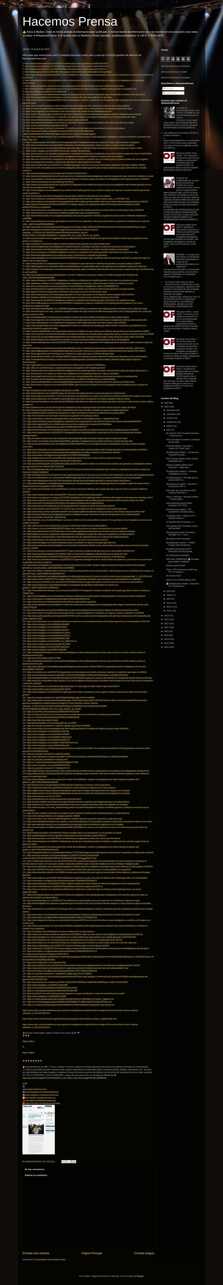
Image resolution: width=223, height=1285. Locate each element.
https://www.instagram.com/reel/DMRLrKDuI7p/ (48, 731)
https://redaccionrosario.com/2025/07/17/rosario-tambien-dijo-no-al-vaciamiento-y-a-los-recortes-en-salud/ (74, 833)
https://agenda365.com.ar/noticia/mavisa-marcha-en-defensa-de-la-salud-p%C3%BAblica (65, 365)
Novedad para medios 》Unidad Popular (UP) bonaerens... (180, 543)
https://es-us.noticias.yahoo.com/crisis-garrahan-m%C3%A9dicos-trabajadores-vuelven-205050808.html (72, 286)
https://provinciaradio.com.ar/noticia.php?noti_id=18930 (51, 723)
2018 (166, 639)
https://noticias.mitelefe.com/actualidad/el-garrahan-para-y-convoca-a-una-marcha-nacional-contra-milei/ (72, 297)
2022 (166, 623)
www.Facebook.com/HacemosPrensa (41, 1092)
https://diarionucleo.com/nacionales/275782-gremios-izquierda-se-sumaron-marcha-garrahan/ (68, 785)
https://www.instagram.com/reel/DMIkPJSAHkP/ (48, 734)
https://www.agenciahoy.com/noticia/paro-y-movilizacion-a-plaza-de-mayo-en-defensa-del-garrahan (70, 354)
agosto (170, 426)
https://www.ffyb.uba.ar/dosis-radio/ (42, 720)
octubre (170, 418)
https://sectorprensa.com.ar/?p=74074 (44, 796)
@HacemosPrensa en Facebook (175, 66)
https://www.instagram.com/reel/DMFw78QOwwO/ (49, 737)
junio (169, 591)
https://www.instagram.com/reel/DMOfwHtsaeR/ (48, 745)
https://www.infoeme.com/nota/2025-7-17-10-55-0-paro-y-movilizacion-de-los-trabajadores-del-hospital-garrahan (77, 509)
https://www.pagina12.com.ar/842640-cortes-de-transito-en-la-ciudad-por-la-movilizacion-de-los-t (69, 111)
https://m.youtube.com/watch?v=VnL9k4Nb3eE (46, 91)
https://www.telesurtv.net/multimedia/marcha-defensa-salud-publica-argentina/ (61, 602)
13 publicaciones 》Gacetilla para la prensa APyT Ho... (182, 478)
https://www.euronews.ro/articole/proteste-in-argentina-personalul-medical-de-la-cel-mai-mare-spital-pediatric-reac (77, 968)
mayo (169, 595)
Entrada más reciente (35, 1253)
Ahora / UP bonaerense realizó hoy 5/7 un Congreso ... (181, 570)
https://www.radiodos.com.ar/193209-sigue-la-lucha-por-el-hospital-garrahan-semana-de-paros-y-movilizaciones (76, 393)
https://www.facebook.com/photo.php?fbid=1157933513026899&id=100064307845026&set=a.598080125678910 (77, 675)
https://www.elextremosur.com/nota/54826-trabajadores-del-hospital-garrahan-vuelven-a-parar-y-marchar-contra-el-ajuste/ (80, 145)
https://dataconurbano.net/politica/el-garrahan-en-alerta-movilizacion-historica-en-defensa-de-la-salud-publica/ (76, 413)
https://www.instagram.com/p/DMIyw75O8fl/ (46, 996)
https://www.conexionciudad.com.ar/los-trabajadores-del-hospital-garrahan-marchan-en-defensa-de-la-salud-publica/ (78, 106)
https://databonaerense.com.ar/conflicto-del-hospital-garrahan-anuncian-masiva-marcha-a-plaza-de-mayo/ (74, 458)
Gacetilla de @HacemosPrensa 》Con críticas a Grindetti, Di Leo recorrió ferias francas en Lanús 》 (187, 113)
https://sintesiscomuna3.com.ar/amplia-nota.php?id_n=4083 (52, 390)
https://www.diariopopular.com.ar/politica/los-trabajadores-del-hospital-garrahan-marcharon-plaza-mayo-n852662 (76, 323)
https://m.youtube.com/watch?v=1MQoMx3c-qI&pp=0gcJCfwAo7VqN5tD (59, 973)
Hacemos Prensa (70, 21)
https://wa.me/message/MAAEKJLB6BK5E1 (87, 1078)
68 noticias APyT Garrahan (178, 539)
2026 (166, 403)
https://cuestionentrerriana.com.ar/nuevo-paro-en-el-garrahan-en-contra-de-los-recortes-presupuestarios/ (73, 714)
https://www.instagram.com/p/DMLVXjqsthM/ (47, 649)
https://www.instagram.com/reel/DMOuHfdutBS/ (48, 624)
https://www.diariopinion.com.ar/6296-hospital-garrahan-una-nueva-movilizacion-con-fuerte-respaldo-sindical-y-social (78, 399)
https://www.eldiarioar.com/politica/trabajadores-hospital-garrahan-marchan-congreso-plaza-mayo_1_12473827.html (77, 199)
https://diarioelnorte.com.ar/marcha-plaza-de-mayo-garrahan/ (54, 799)
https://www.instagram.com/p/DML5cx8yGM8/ (47, 985)
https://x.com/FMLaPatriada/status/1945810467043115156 (53, 711)
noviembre (172, 414)
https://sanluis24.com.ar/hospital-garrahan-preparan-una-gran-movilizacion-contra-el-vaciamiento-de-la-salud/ (76, 993)
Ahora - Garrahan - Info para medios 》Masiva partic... (182, 498)
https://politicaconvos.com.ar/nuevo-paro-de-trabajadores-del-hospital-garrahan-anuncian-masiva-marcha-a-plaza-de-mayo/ (81, 407)
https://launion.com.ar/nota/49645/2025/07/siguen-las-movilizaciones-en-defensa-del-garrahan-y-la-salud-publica (77, 528)
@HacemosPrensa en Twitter (174, 72)
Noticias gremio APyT (175, 565)
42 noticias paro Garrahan (177, 555)
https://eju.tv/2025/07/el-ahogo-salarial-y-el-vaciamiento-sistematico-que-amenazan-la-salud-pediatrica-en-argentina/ (79, 869)
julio (169, 430)
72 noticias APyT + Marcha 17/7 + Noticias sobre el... (181, 517)
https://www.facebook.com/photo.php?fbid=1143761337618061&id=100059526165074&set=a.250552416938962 (77, 757)
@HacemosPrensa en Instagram (175, 77)
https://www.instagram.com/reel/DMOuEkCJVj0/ (48, 638)
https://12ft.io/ (28, 1041)
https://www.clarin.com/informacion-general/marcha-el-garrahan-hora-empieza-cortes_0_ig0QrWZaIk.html (69, 1019)
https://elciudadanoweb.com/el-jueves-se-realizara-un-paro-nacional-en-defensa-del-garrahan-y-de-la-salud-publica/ (77, 317)
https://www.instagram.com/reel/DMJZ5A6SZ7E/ (48, 740)
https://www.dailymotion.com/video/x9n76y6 (46, 962)
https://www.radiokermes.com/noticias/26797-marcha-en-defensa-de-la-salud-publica (65, 495)
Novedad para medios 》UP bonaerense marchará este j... (180, 510)
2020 (166, 631)
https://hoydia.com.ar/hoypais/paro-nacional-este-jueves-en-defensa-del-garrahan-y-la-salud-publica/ (71, 379)
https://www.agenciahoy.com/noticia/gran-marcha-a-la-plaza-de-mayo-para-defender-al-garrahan (69, 97)
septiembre (172, 422)
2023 (166, 619)
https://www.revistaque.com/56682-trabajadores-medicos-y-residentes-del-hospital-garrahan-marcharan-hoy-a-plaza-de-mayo (82, 252)
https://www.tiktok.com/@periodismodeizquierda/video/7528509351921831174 (62, 951)
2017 (166, 643)
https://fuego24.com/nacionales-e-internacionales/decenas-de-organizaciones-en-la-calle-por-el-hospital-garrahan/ (78, 537)
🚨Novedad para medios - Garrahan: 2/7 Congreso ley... (182, 584)
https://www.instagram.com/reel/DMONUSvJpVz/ (48, 633)
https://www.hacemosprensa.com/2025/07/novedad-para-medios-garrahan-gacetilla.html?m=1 (66, 63)
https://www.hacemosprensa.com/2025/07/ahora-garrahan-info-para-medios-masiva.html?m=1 (67, 66)
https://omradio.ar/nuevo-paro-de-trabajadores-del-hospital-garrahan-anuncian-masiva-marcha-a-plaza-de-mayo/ (77, 438)
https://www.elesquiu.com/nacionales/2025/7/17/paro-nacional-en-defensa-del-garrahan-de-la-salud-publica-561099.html (80, 551)
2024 (166, 615)
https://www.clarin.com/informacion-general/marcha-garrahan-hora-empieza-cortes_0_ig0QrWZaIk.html (73, 418)
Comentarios (170, 93)
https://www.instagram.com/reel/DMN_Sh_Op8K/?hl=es (52, 641)
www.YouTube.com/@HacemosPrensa (43, 1103)
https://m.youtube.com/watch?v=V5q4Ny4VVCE (48, 768)
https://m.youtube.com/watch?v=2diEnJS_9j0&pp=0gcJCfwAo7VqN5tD (58, 726)
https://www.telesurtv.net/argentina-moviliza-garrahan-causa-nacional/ (57, 120)
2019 (166, 635)
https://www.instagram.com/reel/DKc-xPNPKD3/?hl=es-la (52, 742)
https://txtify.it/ (28, 1052)
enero (169, 610)
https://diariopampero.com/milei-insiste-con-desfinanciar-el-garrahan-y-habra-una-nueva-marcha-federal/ (73, 838)
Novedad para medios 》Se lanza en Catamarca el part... (182, 453)
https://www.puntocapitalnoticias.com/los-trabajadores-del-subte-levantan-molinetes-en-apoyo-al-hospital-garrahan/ (77, 410)
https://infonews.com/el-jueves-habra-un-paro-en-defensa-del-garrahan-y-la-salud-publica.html (68, 244)
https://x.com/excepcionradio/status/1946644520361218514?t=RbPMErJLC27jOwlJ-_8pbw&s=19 (70, 999)
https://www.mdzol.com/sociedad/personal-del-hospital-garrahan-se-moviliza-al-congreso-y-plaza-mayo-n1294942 (77, 728)
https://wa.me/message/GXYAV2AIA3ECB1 (41, 1078)
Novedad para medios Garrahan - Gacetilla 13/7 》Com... (181, 533)
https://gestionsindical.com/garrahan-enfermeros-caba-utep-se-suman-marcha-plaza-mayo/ (66, 292)
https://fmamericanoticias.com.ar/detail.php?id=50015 (50, 182)
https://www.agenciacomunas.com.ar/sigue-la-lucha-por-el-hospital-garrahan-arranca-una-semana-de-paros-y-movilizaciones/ (82, 376)
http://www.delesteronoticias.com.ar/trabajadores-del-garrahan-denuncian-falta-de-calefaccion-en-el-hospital (75, 824)
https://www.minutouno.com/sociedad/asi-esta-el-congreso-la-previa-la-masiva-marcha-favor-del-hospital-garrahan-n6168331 (82, 430)
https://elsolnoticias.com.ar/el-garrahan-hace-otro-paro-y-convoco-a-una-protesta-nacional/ (67, 540)
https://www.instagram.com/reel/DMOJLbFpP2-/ (48, 630)
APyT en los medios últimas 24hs (181, 580)
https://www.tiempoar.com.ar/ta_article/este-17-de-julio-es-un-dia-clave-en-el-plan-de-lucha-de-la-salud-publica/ (75, 128)
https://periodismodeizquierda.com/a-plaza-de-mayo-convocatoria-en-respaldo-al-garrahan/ (66, 255)
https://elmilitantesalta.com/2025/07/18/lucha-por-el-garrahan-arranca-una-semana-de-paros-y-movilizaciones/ (76, 556)
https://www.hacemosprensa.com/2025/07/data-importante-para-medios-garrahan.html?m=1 (66, 69)
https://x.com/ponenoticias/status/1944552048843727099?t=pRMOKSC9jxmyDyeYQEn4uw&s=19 (70, 1005)
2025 (166, 407)
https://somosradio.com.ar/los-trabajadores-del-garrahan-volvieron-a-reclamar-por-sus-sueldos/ (68, 196)
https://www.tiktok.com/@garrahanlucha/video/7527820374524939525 (58, 455)
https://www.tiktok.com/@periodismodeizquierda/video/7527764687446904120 (62, 971)
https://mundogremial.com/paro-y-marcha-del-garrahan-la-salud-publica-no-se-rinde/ (63, 162)
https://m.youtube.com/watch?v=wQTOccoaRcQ (48, 754)
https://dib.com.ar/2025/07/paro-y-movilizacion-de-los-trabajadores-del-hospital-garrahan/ (65, 368)
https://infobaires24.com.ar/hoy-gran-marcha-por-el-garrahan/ (54, 461)
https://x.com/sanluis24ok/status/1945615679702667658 (52, 991)
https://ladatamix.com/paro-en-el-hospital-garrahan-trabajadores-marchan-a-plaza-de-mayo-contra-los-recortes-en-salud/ (79, 283)
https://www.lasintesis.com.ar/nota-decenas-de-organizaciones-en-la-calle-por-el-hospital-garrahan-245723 (74, 940)
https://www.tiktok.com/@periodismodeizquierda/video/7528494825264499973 (62, 880)
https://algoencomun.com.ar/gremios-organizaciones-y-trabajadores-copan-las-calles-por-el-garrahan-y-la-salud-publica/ (80, 534)
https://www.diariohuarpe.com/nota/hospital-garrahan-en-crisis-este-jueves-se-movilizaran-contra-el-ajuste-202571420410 (80, 294)
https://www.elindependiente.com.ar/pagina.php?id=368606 (53, 816)
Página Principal (92, 1253)
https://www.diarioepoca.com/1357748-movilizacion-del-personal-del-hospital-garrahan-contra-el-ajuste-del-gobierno (78, 480)
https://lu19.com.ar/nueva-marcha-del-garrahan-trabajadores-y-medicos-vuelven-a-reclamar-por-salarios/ (73, 452)
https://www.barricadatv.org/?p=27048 (44, 658)
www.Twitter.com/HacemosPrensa (40, 1098)
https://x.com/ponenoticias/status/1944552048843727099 (52, 762)
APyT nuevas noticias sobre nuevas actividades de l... (182, 459)
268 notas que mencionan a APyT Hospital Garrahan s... (181, 491)
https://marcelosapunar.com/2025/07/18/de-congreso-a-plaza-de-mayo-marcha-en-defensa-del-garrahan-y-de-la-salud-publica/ (83, 883)
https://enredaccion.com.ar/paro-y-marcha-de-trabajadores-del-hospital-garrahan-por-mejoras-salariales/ (72, 373)
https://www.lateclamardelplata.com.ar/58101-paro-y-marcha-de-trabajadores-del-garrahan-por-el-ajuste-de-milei (77, 554)
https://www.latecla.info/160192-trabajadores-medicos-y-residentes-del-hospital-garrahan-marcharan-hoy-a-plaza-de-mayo (80, 300)
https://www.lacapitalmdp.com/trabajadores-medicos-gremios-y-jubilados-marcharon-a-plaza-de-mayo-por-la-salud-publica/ (80, 246)
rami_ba (115, 1276)
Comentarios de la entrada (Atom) (50, 1259)
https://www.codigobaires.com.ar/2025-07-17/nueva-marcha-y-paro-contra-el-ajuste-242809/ (68, 945)
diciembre (171, 410)
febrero (170, 607)
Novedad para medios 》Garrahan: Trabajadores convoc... (181, 472)
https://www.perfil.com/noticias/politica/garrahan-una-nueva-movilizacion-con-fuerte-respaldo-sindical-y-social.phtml (77, 249)
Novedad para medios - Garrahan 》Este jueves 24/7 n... (182, 485)
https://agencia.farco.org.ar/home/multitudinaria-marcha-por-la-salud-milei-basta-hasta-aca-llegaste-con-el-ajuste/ (77, 804)
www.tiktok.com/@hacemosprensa (40, 1100)
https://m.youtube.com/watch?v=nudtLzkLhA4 (47, 759)
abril (169, 599)
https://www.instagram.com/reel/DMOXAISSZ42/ (48, 635)
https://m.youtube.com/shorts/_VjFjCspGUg (46, 517)
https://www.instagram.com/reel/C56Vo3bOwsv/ (48, 647)
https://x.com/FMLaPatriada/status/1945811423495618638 (53, 717)
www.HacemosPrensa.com (34, 1089)
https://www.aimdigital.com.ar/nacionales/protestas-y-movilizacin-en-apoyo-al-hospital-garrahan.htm (71, 542)
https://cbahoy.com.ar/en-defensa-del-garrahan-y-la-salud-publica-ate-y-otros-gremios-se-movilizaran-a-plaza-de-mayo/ (79, 108)
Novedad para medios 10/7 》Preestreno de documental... (180, 550)
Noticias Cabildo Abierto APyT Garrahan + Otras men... (179, 466)
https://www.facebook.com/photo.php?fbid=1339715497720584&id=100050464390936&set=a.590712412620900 (77, 982)
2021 (166, 627)
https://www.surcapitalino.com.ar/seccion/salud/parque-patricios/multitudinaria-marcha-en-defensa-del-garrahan (74, 86)
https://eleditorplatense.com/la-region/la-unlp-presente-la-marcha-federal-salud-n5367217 (67, 835)
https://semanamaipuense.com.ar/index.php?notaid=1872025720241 (56, 173)
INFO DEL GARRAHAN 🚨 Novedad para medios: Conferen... (182, 560)
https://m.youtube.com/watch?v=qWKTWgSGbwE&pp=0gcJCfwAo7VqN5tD (60, 697)
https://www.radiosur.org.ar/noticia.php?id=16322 (48, 644)
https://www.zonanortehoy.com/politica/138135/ (47, 125)
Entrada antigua (144, 1253)
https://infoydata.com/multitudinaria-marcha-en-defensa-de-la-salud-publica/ (60, 931)
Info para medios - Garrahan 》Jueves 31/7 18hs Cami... (180, 447)
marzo (170, 603)
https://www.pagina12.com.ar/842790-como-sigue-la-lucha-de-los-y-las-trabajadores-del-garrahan (68, 72)
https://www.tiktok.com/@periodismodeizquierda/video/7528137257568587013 (62, 917)
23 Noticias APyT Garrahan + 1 (180, 522)
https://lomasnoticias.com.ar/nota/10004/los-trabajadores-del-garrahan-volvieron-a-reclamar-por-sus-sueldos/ (74, 156)
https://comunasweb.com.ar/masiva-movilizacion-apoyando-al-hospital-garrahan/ (63, 415)
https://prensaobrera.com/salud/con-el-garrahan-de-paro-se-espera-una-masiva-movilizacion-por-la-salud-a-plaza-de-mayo (80, 117)
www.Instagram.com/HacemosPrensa (42, 1095)
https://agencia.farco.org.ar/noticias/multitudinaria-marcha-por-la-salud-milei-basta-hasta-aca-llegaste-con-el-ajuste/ (78, 790)
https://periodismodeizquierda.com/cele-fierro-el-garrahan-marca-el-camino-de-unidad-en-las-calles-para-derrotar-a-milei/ (80, 122)
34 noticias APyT (173, 576)
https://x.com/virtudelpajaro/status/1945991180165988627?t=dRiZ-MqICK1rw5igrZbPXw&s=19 (69, 1002)
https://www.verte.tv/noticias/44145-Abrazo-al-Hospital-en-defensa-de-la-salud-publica (65, 503)
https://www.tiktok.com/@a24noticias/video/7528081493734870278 (57, 427)
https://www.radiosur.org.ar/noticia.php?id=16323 (48, 689)
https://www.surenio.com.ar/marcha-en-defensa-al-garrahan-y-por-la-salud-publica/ (63, 213)
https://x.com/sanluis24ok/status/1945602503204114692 (52, 988)
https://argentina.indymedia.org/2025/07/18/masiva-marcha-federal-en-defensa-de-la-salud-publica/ (71, 788)
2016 (166, 647)
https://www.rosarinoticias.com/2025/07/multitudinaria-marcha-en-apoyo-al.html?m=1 (65, 886)
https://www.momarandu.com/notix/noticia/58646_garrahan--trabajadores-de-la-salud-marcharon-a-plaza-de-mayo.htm (80, 441)
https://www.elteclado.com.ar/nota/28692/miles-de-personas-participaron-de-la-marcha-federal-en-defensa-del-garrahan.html (82, 610)
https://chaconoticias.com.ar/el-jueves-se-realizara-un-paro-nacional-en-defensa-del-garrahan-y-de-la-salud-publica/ (77, 339)
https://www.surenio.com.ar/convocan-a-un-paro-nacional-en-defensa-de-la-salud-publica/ (67, 526)
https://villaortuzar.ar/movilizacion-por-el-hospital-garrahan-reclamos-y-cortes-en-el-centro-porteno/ (71, 506)
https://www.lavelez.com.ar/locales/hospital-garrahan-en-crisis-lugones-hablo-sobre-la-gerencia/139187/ (73, 686)
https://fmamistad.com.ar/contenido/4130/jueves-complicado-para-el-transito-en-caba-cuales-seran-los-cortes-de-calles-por (82, 942)
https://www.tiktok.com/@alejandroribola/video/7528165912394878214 (58, 599)
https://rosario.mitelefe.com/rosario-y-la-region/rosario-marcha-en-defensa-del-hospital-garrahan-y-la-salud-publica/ (78, 802)
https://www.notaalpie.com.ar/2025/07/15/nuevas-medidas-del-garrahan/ (58, 151)
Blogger (140, 1276)
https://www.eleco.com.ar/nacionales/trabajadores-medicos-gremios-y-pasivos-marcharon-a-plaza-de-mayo (74, 819)
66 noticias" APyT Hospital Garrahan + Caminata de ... (182, 434)
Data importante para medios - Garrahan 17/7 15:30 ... (179, 504)
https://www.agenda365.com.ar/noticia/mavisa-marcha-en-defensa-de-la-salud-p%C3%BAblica (69, 424)
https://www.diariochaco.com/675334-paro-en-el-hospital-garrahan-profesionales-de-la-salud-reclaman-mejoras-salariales (81, 531)
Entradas (168, 88)
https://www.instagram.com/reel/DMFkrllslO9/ (47, 627)
